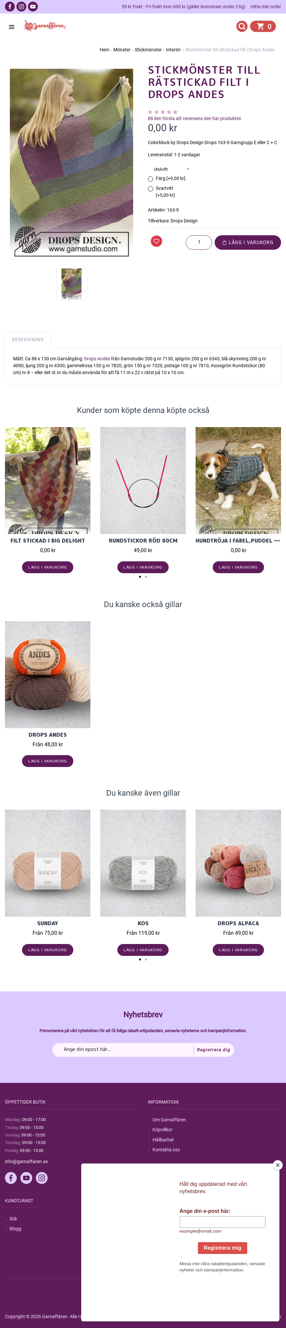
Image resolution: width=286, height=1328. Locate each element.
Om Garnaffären (169, 1119)
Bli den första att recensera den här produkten (194, 118)
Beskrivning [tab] (28, 339)
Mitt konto (163, 1218)
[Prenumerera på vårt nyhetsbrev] (143, 1050)
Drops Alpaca (238, 923)
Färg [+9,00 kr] (170, 178)
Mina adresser (167, 1238)
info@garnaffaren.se (26, 1161)
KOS (143, 923)
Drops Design (184, 220)
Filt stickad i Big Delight (48, 540)
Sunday (47, 923)
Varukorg (162, 1248)
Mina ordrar (165, 1228)
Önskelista (163, 1258)
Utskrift (161, 169)
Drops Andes (97, 358)
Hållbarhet (163, 1139)
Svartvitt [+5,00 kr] (165, 192)
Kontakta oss (166, 1149)
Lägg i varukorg (248, 242)
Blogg (15, 1228)
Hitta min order (265, 6)
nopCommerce (167, 1316)
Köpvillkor (163, 1129)
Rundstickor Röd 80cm (143, 540)
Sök (13, 1218)
